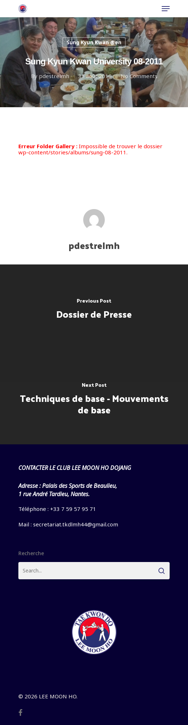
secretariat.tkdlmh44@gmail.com (75, 524)
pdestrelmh (54, 76)
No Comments (139, 76)
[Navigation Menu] (166, 8)
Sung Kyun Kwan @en (94, 42)
